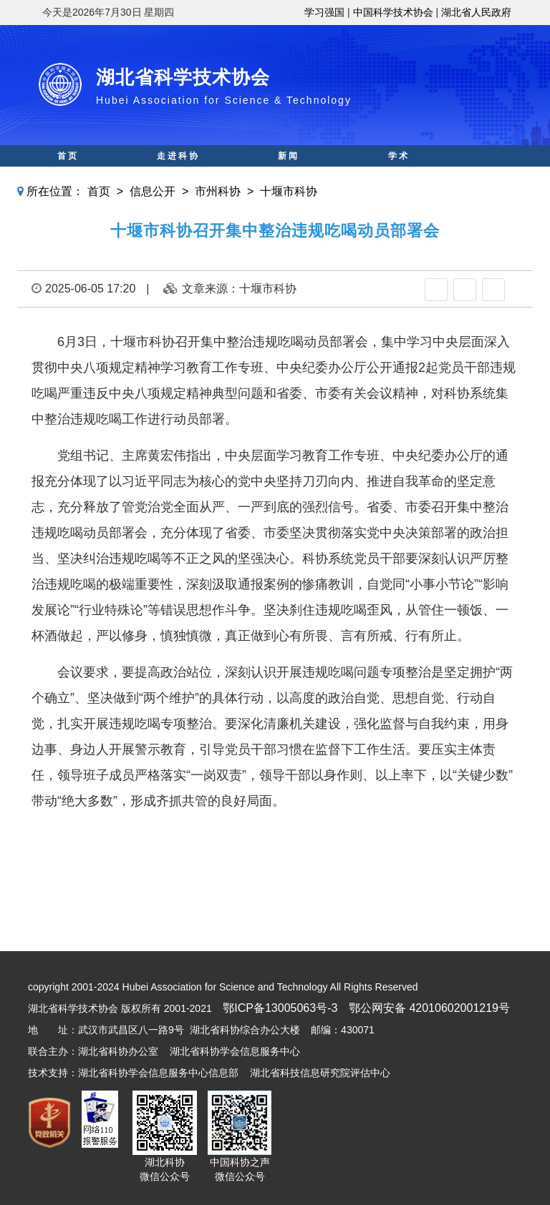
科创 (178, 177)
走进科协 (178, 156)
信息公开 (152, 191)
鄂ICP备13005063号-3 (280, 1008)
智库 (288, 177)
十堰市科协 (288, 191)
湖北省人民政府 (476, 12)
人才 (399, 177)
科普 (68, 177)
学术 (399, 156)
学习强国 (324, 12)
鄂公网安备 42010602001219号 (429, 1008)
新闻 (288, 156)
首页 (68, 156)
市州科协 (218, 191)
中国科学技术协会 (393, 12)
